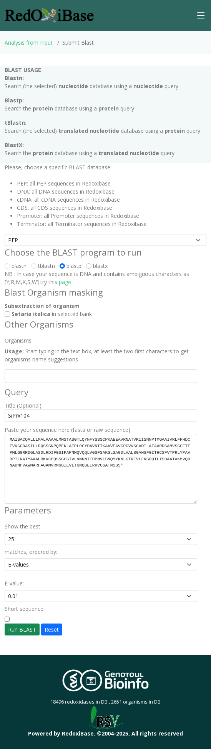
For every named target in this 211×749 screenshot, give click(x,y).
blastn (17, 265)
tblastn (44, 265)
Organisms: (19, 340)
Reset (52, 629)
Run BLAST (22, 629)
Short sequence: (25, 608)
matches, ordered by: (31, 551)
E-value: (14, 583)
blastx (98, 265)
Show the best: (23, 526)
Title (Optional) (23, 405)
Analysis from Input (29, 42)
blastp (72, 265)
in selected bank (48, 314)
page (65, 282)
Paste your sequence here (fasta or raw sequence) (67, 429)
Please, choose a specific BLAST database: (58, 167)
